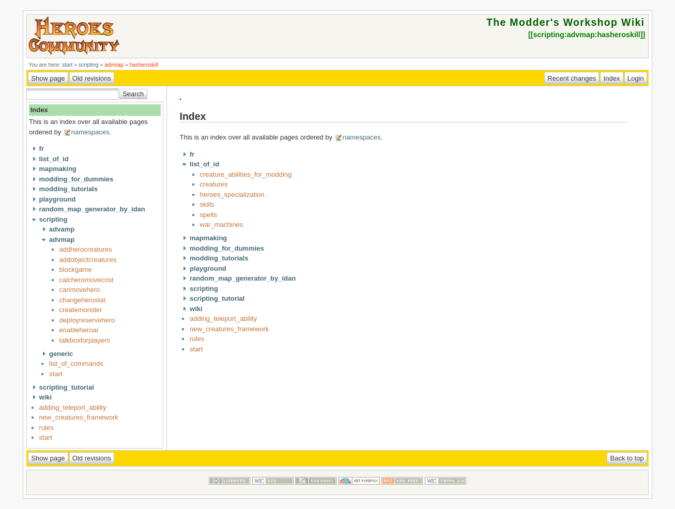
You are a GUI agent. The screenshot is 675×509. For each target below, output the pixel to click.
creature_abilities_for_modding (246, 174)
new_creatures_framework (78, 417)
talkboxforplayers (84, 340)
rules (46, 427)
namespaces (90, 132)
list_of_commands (76, 363)
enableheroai (78, 330)
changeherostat (82, 300)
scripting (89, 65)
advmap (114, 65)
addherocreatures (85, 249)
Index (39, 110)
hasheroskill (144, 65)
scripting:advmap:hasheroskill (586, 34)
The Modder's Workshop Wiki (565, 22)
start (67, 65)
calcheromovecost (86, 280)
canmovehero (79, 290)
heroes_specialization (232, 194)
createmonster (80, 310)
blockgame (75, 269)
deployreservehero (87, 320)
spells (208, 215)
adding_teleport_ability (72, 407)
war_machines (221, 224)
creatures (214, 184)
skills (207, 204)
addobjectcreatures (88, 260)
